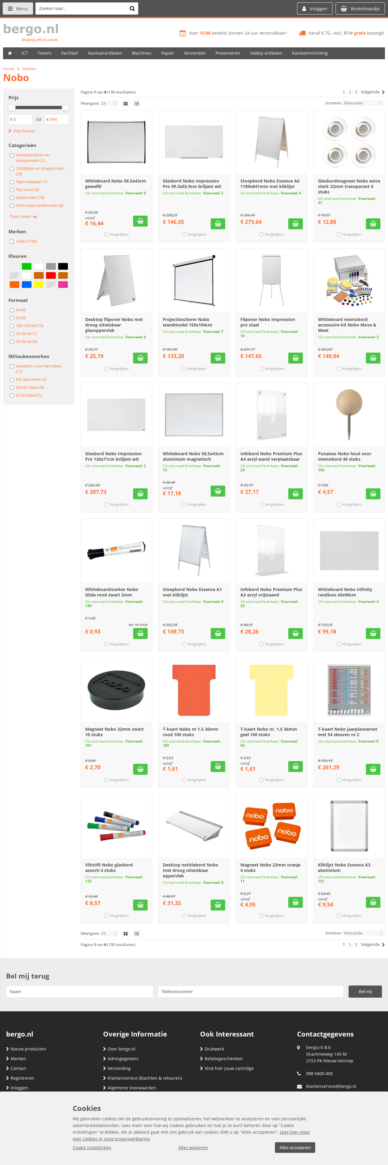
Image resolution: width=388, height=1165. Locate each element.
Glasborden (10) (30, 197)
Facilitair (70, 53)
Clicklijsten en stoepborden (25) (40, 171)
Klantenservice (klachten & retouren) (142, 1078)
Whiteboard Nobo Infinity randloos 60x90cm (345, 592)
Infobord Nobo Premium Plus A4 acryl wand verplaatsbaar (271, 456)
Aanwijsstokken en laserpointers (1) (32, 157)
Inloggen (17, 1088)
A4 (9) (21, 310)
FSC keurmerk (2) (31, 379)
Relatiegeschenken (221, 1058)
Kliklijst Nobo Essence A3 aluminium (344, 867)
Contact (16, 1068)
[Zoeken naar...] (133, 8)
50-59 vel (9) (26, 341)
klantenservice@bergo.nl (331, 1086)
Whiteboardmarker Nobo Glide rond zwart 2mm (111, 592)
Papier (167, 53)
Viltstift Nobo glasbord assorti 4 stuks (109, 867)
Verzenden (195, 53)
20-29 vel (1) (26, 333)
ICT (25, 53)
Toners (45, 53)
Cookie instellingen (92, 1147)
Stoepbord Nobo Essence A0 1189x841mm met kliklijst (269, 183)
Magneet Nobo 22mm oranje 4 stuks (270, 867)
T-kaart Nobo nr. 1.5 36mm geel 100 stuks (268, 731)
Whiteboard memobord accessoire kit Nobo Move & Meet (347, 324)
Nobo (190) (27, 241)
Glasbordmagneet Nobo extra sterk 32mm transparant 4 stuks (349, 186)
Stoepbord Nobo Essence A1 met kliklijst (192, 592)
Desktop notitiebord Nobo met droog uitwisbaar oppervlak (190, 870)
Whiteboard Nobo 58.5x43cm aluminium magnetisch (193, 456)
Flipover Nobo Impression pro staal (267, 322)
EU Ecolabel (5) (29, 395)
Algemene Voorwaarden (129, 1088)
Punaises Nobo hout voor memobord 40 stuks (344, 456)
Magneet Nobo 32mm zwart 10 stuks (114, 731)
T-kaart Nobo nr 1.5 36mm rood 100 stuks (190, 731)
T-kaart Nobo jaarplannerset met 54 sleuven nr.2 (347, 731)
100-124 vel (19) (29, 325)
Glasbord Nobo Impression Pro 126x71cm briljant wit (113, 456)
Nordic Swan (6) (30, 387)
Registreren (20, 1078)
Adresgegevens (121, 1058)
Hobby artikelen (266, 53)
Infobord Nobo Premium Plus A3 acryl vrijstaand (271, 592)
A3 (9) (21, 317)
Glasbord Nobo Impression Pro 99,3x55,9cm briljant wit (192, 183)
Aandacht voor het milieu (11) (38, 368)
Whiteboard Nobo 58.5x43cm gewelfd (115, 183)
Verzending (117, 1068)
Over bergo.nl (119, 1049)
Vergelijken (119, 234)
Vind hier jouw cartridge (227, 1068)
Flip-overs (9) (27, 189)
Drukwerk (212, 1049)
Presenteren (228, 53)
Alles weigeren (192, 1147)
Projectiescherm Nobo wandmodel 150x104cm (187, 322)
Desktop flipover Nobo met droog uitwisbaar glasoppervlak (114, 324)
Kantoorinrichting (310, 53)
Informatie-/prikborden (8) (39, 205)
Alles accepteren (294, 1147)
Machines (142, 53)
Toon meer (23, 216)
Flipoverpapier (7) (31, 181)
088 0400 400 (319, 1073)
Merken (16, 1058)
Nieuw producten (26, 1049)
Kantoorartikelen (105, 53)
